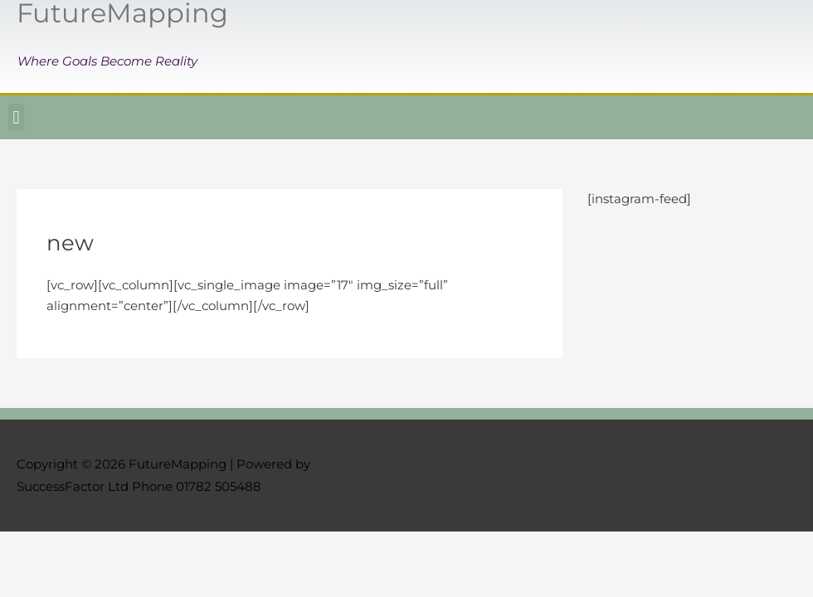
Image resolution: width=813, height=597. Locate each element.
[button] (16, 117)
